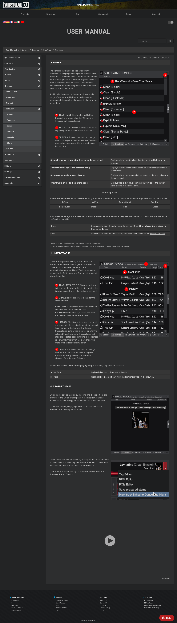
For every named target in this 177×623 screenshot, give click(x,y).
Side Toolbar (10, 92)
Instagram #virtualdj (152, 605)
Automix (9, 131)
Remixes (59, 50)
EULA (102, 610)
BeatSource (64, 207)
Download (50, 14)
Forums (58, 610)
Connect (156, 14)
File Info (8, 149)
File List (8, 103)
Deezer (94, 207)
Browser (36, 50)
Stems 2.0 (9, 160)
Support (129, 14)
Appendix (8, 183)
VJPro (95, 202)
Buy (77, 14)
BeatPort (155, 202)
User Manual (11, 50)
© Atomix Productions (88, 620)
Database (9, 154)
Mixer (7, 80)
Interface (24, 50)
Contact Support (62, 601)
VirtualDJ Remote (12, 177)
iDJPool (64, 202)
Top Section (9, 69)
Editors (7, 166)
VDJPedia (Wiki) (61, 608)
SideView (47, 50)
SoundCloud (125, 202)
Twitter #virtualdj (151, 608)
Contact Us (104, 603)
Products (25, 14)
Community (103, 14)
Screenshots (16, 610)
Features (14, 605)
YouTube (148, 603)
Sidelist (9, 114)
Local (155, 207)
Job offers (103, 605)
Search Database (157, 234)
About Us (103, 601)
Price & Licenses (17, 608)
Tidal (125, 207)
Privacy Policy (105, 608)
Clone (8, 143)
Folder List (9, 97)
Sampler (9, 126)
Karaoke (9, 137)
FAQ (57, 605)
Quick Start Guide (12, 58)
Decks (7, 74)
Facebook (148, 601)
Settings (8, 172)
